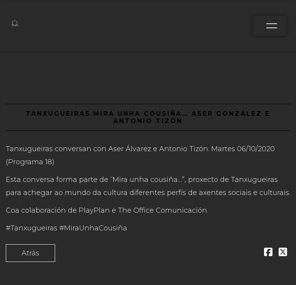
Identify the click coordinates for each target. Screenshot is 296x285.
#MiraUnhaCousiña (93, 228)
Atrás (30, 253)
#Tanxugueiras (31, 228)
